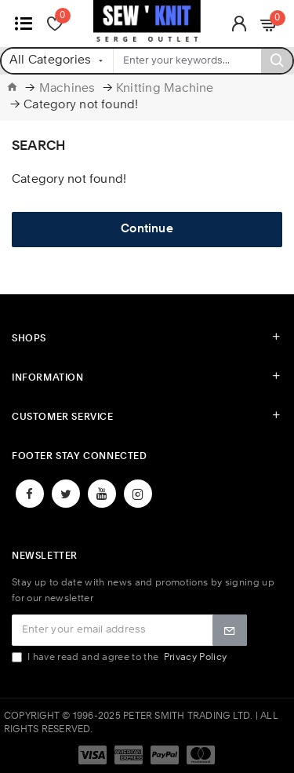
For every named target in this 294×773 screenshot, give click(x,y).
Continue (147, 229)
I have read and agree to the (120, 657)
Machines (67, 89)
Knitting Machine (165, 89)
